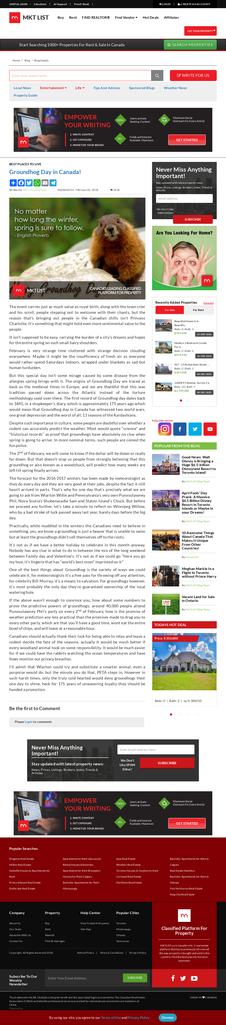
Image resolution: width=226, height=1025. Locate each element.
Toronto (121, 924)
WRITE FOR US (193, 75)
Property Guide (26, 96)
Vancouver (122, 941)
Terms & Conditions (112, 953)
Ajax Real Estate (125, 859)
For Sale (170, 310)
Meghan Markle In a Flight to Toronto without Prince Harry (199, 572)
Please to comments (33, 722)
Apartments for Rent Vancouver (82, 859)
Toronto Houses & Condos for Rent (137, 871)
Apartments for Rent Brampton (81, 871)
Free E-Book (81, 4)
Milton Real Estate (20, 865)
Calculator (40, 4)
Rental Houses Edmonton (78, 865)
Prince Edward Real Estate (25, 883)
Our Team (15, 929)
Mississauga (123, 929)
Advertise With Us (20, 935)
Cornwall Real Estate (128, 877)
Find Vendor (126, 17)
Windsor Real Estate (128, 865)
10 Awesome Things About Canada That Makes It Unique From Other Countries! (198, 540)
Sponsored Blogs (142, 88)
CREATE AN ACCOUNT (194, 4)
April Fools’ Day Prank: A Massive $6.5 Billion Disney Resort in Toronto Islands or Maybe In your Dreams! (197, 502)
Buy (61, 17)
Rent (73, 17)
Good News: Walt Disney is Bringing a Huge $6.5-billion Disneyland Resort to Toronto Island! (199, 464)
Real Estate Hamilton (182, 871)
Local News (22, 88)
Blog (27, 61)
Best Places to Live (25, 164)
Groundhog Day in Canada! (45, 172)
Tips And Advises (106, 88)
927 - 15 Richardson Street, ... (192, 364)
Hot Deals (151, 17)
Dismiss (168, 1017)
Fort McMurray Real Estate (186, 889)
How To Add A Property (95, 924)
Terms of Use (111, 1017)
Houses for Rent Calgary (77, 877)
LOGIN (165, 4)
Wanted (50, 935)
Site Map (86, 929)
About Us (15, 924)
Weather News (175, 88)
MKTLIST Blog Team (35, 190)
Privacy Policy (137, 953)
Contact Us (16, 941)
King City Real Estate (182, 895)
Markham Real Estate (129, 883)
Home (16, 61)
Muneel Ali (191, 556)
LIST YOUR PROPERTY (198, 31)
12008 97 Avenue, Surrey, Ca (191, 382)
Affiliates (171, 17)
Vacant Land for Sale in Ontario (198, 598)
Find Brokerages (55, 941)
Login (28, 722)
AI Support (60, 4)
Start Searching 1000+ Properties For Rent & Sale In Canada (71, 45)
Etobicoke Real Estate (22, 889)
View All (208, 303)
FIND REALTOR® (96, 17)
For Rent (198, 310)
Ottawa (120, 935)
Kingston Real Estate (21, 859)
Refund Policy (85, 953)
